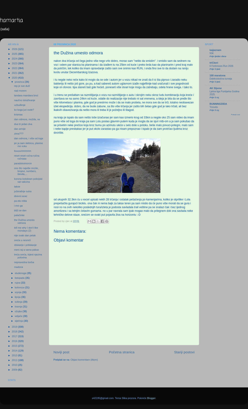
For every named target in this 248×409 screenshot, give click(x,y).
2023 (15, 63)
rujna (18, 282)
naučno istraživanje (24, 100)
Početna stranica (122, 352)
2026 (15, 49)
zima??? (18, 133)
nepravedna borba (24, 262)
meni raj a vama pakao (26, 249)
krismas (18, 114)
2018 (15, 331)
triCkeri (214, 62)
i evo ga (18, 205)
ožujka (19, 311)
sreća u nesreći (22, 240)
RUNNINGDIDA (218, 103)
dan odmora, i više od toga (28, 138)
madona (18, 267)
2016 (15, 341)
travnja (19, 306)
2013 (15, 355)
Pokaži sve (235, 115)
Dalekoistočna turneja (221, 78)
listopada (20, 278)
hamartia (11, 20)
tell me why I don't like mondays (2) (26, 229)
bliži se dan (20, 210)
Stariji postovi (184, 352)
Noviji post (61, 352)
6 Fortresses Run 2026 (221, 66)
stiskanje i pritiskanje (25, 245)
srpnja (18, 292)
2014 (15, 350)
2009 (15, 369)
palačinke (19, 215)
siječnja (19, 320)
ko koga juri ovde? (24, 109)
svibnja (19, 301)
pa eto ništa (20, 201)
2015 (15, 345)
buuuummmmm (22, 151)
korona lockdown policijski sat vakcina (28, 180)
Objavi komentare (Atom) (84, 359)
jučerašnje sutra (22, 191)
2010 (15, 365)
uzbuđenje (19, 105)
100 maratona (217, 75)
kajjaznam (215, 50)
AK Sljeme (216, 88)
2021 (15, 73)
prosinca (20, 81)
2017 (15, 336)
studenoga (21, 273)
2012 (15, 360)
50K (212, 53)
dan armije (19, 128)
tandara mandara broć (26, 95)
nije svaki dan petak (25, 235)
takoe (17, 186)
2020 (15, 77)
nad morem (20, 90)
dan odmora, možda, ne (27, 119)
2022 (15, 68)
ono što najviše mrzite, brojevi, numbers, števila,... (26, 171)
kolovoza (20, 287)
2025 (15, 53)
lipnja (18, 297)
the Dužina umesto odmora (24, 221)
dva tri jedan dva (23, 124)
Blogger (151, 398)
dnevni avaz (20, 196)
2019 (15, 326)
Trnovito (214, 107)
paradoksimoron (23, 163)
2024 (15, 58)
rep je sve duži (22, 86)
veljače (19, 316)
